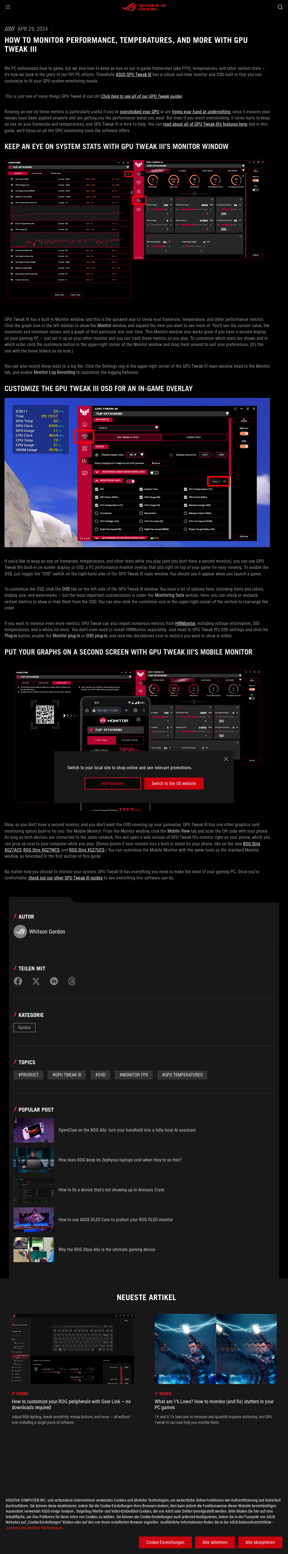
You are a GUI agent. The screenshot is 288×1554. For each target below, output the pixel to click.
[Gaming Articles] (36, 1476)
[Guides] (66, 1476)
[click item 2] (150, 1440)
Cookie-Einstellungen (165, 1542)
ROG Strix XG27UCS (86, 850)
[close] (226, 758)
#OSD (100, 1075)
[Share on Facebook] (18, 981)
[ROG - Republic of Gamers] (144, 7)
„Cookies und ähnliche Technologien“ (34, 1528)
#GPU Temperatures (182, 1075)
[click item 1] (145, 1440)
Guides (24, 1027)
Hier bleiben (113, 783)
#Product (28, 1075)
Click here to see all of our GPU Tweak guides (141, 96)
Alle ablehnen (215, 1542)
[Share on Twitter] (36, 981)
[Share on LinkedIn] (54, 981)
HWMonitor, (185, 623)
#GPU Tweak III (67, 1075)
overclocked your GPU (139, 111)
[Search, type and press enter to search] (280, 7)
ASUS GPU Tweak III (133, 74)
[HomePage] (9, 1476)
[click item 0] (140, 1440)
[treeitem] (73, 1369)
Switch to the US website (174, 783)
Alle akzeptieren (260, 1542)
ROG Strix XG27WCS (41, 850)
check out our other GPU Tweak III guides (65, 878)
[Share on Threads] (72, 981)
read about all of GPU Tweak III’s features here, (205, 124)
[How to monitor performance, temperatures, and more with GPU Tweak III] (147, 1476)
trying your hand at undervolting (201, 111)
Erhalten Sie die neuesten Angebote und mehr (217, 1489)
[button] (7, 7)
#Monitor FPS (134, 1075)
